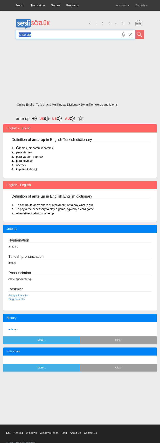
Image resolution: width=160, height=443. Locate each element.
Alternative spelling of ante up (35, 213)
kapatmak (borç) (26, 169)
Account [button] (122, 5)
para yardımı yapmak (29, 156)
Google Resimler (18, 295)
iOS (8, 432)
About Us (75, 432)
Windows (31, 432)
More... (42, 340)
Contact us (90, 432)
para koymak (24, 160)
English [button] (141, 5)
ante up (12, 329)
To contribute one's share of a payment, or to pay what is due (55, 205)
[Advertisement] (80, 72)
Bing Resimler (16, 299)
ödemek (21, 165)
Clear (118, 340)
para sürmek (24, 152)
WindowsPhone (49, 432)
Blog (64, 432)
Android (18, 432)
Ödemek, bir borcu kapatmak (34, 148)
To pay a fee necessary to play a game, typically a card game (55, 209)
